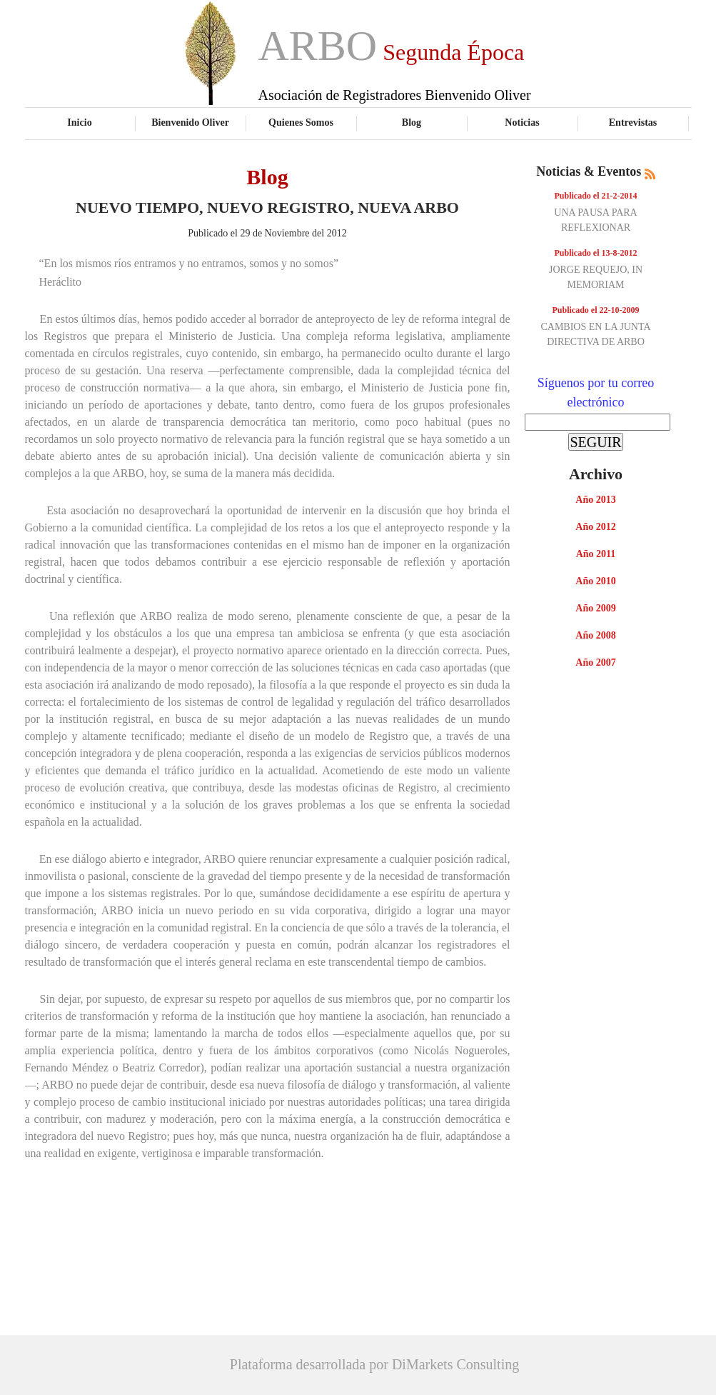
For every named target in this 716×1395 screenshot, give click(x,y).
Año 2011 (596, 554)
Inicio (79, 122)
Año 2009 (595, 608)
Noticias (522, 122)
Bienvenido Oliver (190, 122)
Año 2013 (595, 499)
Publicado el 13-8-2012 (596, 253)
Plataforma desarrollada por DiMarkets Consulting (374, 1364)
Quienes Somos (300, 122)
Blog (411, 122)
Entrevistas (633, 122)
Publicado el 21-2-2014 (596, 196)
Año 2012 (595, 526)
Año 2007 (595, 662)
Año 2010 (595, 581)
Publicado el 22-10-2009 (596, 310)
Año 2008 (595, 635)
